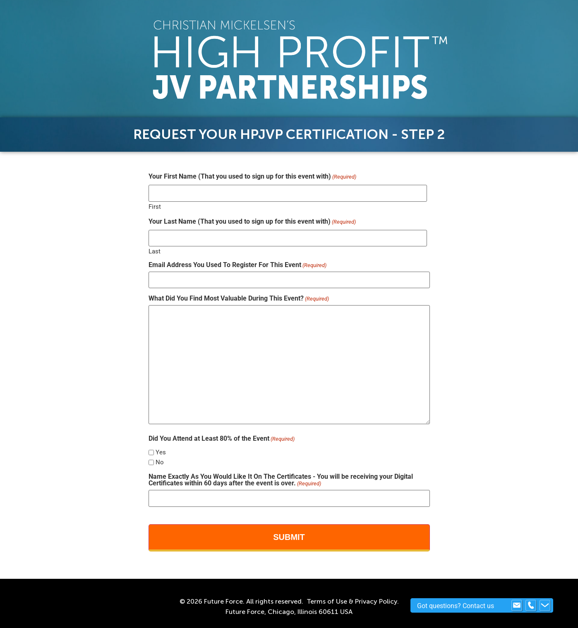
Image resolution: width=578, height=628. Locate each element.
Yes (161, 452)
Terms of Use (327, 601)
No (160, 462)
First (155, 206)
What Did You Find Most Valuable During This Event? (239, 298)
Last (155, 251)
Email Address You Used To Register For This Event (237, 265)
